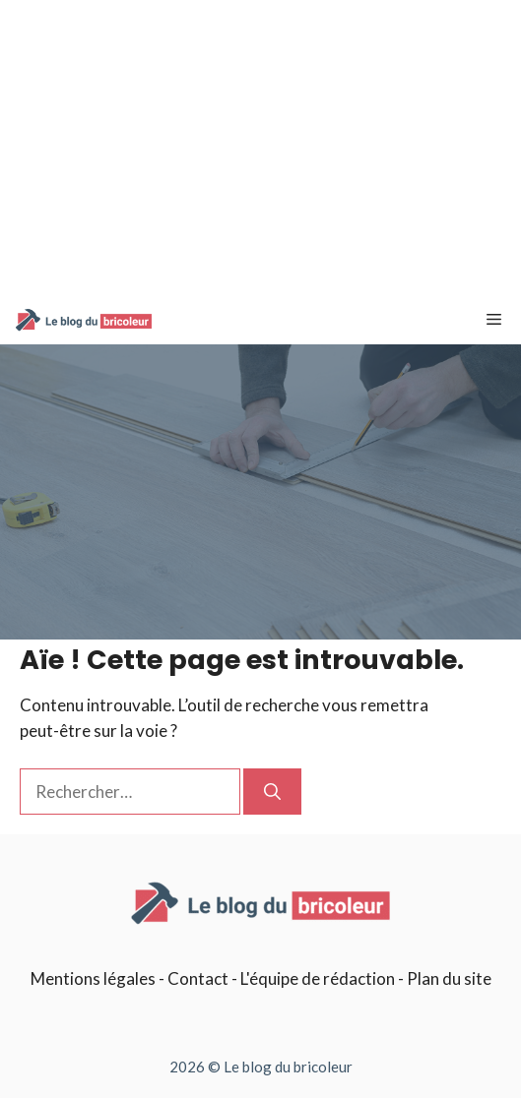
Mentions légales (93, 978)
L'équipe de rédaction (317, 978)
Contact (197, 978)
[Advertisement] (260, 147)
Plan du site (449, 978)
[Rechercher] (272, 792)
